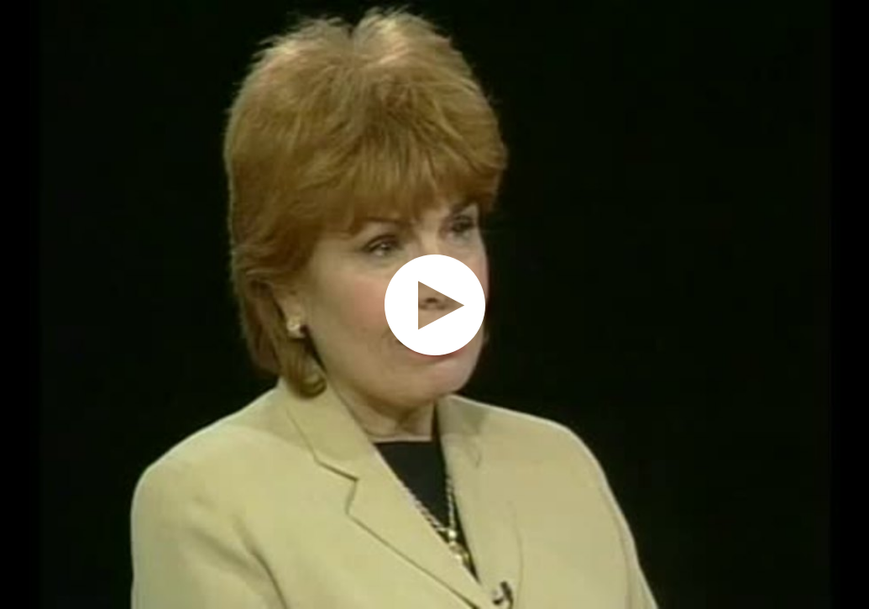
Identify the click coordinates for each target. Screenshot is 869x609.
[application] (434, 304)
